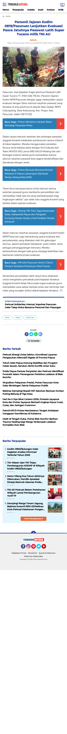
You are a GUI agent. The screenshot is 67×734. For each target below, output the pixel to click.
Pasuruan (30, 317)
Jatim (7, 317)
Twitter (40, 547)
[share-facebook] (27, 334)
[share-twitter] (31, 334)
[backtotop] (33, 533)
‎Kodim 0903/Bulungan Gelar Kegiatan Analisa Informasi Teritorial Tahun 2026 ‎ (22, 452)
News (17, 317)
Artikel (61, 9)
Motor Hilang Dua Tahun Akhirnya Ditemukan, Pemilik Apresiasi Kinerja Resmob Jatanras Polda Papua (25, 479)
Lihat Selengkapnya (33, 519)
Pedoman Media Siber (33, 556)
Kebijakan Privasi (19, 553)
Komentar (34, 341)
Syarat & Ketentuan (47, 553)
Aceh (40, 9)
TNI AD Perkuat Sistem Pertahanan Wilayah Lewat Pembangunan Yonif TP (26, 492)
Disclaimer (32, 553)
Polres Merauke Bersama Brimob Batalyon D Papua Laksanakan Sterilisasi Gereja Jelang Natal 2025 (29, 174)
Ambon (51, 9)
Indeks (31, 9)
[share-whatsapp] (36, 334)
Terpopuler (18, 9)
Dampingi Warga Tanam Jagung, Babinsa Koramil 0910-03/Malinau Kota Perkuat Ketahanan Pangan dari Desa (25, 506)
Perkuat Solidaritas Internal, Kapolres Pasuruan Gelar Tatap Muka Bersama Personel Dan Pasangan (33, 306)
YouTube (46, 547)
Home (6, 9)
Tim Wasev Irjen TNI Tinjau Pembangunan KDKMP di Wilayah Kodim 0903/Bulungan (26, 465)
